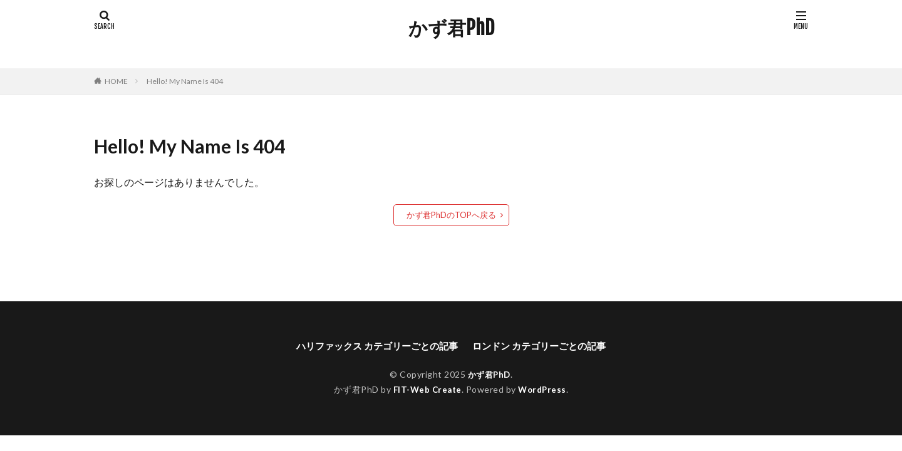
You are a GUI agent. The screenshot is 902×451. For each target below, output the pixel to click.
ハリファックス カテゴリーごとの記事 (373, 345)
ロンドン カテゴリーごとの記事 (545, 345)
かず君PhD (451, 28)
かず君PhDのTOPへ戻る (451, 214)
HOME (116, 81)
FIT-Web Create (426, 389)
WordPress (544, 389)
